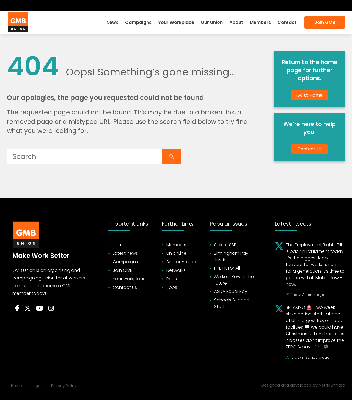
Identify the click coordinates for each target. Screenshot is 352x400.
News (112, 22)
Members (260, 22)
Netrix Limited (332, 385)
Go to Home (309, 95)
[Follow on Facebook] (11, 5)
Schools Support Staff (232, 303)
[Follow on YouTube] (39, 308)
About (236, 22)
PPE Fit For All (227, 268)
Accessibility (329, 5)
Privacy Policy (63, 385)
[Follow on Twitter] (20, 5)
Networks (176, 270)
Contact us (125, 287)
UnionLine (176, 253)
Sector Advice (181, 262)
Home (119, 245)
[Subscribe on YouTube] (30, 5)
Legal (37, 385)
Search (299, 5)
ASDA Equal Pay (230, 291)
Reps (171, 279)
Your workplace (129, 279)
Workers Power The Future (234, 279)
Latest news (125, 253)
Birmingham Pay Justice (231, 256)
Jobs (171, 287)
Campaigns (138, 22)
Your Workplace (176, 22)
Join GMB (324, 22)
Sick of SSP (225, 245)
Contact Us (309, 149)
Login (279, 5)
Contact (286, 22)
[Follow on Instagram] (40, 5)
